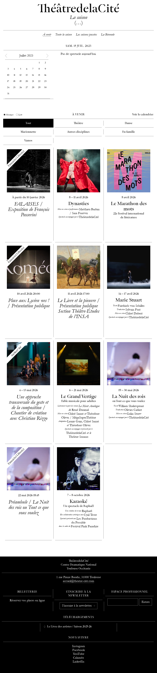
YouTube (78, 654)
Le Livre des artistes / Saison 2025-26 (69, 626)
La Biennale (107, 34)
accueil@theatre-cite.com (78, 581)
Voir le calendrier (142, 114)
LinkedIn (78, 661)
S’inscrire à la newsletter (77, 605)
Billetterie (27, 591)
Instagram (78, 646)
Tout (28, 123)
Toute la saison (63, 34)
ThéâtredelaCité (78, 561)
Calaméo (78, 657)
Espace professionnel (129, 591)
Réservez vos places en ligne (27, 600)
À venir (47, 34)
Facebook (78, 650)
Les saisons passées (86, 34)
